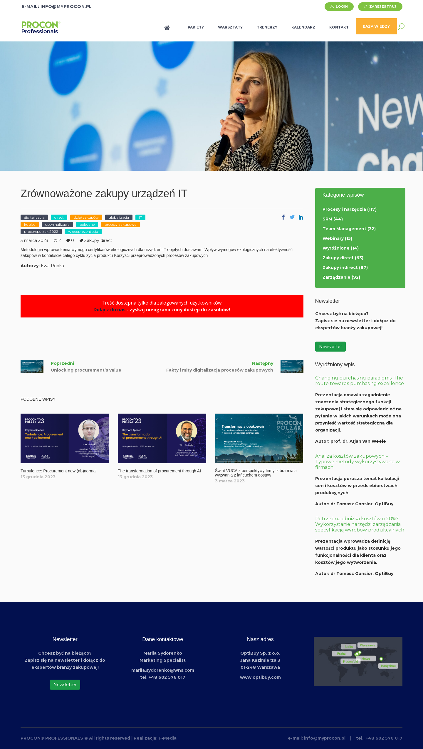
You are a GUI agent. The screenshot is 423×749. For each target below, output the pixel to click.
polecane (87, 224)
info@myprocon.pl (324, 738)
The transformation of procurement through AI (159, 471)
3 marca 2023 (34, 240)
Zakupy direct (98, 240)
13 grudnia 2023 (38, 476)
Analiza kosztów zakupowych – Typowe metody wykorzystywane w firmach (357, 461)
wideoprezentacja (83, 231)
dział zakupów (86, 217)
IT (140, 217)
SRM (327, 219)
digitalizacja (34, 217)
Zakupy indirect (340, 267)
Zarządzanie (336, 277)
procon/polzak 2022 (41, 231)
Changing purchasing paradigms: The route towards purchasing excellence (359, 380)
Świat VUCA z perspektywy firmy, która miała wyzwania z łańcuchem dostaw (256, 472)
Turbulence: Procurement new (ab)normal (59, 471)
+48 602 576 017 (384, 738)
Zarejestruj (383, 6)
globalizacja (119, 217)
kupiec (29, 224)
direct (59, 217)
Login (342, 6)
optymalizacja (57, 224)
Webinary (333, 238)
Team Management (344, 228)
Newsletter (330, 346)
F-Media (168, 738)
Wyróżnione (336, 248)
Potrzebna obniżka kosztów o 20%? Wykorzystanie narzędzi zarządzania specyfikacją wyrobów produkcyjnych (359, 524)
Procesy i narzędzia (344, 209)
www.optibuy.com (260, 677)
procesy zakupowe (120, 224)
